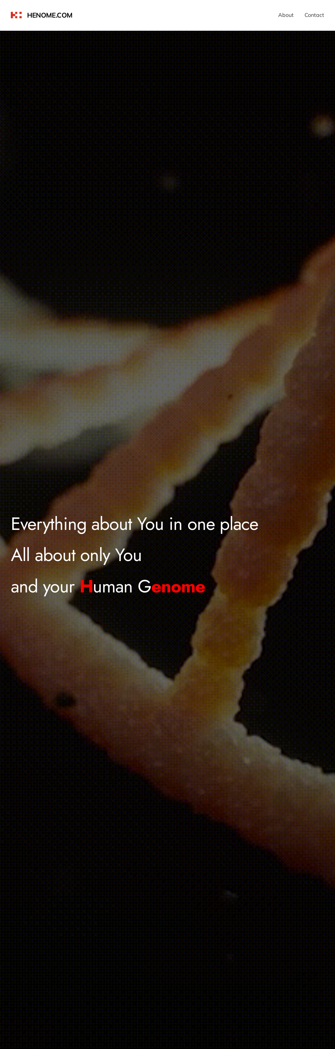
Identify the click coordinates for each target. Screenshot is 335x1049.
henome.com (49, 15)
